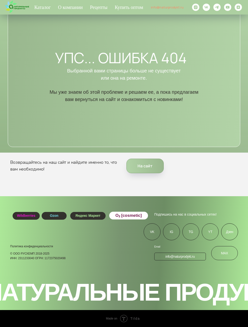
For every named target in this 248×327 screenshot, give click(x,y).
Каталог (42, 7)
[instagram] (195, 7)
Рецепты (99, 7)
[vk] (206, 7)
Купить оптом (129, 7)
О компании (70, 7)
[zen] (238, 7)
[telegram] (217, 7)
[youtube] (227, 7)
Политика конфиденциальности (31, 246)
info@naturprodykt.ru (167, 7)
